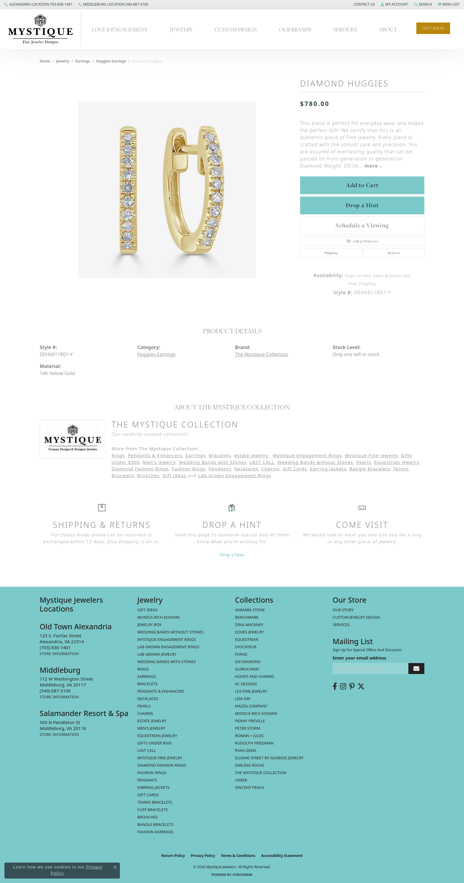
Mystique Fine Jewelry (371, 455)
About (388, 29)
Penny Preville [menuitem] (250, 720)
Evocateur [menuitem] (246, 646)
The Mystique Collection (261, 354)
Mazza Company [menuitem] (251, 706)
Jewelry (181, 29)
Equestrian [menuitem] (246, 639)
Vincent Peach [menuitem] (249, 787)
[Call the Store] (55, 647)
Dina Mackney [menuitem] (249, 624)
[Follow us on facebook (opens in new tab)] (335, 686)
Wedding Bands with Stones (212, 462)
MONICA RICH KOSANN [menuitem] (158, 617)
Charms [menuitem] (145, 713)
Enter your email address (359, 658)
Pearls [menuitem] (144, 706)
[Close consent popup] (115, 867)
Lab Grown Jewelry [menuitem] (156, 654)
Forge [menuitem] (241, 654)
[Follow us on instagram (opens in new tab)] (343, 686)
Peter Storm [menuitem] (247, 728)
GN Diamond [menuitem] (247, 661)
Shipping (331, 252)
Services (345, 29)
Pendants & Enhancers (155, 455)
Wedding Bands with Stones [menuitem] (166, 661)
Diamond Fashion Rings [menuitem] (161, 765)
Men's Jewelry (159, 462)
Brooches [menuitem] (147, 817)
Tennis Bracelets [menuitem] (154, 802)
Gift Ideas (433, 28)
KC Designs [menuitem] (246, 683)
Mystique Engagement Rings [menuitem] (166, 639)
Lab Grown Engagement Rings (234, 475)
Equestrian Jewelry (396, 462)
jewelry (62, 61)
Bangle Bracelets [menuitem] (155, 824)
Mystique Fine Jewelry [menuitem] (159, 757)
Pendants (220, 469)
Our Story (343, 609)
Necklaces (246, 469)
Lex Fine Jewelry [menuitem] (251, 691)
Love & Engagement (120, 29)
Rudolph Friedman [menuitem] (254, 743)
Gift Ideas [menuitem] (147, 609)
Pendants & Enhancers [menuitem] (160, 691)
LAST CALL (261, 462)
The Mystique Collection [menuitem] (261, 772)
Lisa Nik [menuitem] (242, 698)
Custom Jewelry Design (356, 617)
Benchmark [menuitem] (247, 617)
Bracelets (220, 455)
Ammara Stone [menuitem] (250, 609)
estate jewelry (252, 455)
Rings (118, 455)
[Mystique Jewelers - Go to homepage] (43, 29)
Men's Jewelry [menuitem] (151, 728)
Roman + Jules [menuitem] (249, 735)
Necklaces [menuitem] (147, 698)
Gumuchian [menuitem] (247, 669)
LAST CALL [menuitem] (146, 750)
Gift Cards (295, 469)
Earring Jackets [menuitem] (153, 787)
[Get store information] (59, 653)
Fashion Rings (188, 469)
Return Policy (173, 855)
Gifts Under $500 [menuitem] (154, 743)
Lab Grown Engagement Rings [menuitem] (168, 646)
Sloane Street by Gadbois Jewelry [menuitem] (269, 757)
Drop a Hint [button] (362, 205)
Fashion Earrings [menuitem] (155, 831)
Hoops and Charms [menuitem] (254, 676)
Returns (394, 252)
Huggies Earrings (111, 61)
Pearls (363, 462)
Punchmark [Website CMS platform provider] (243, 875)
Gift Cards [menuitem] (148, 794)
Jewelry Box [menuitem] (149, 624)
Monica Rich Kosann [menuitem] (256, 713)
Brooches (148, 475)
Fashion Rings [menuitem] (151, 772)
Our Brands (295, 29)
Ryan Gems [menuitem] (245, 750)
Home (45, 61)
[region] (167, 190)
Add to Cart (362, 185)
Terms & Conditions (238, 855)
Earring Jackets (328, 469)
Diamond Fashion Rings (140, 469)
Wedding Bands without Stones (315, 462)
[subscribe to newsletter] (416, 668)
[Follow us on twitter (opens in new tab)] (361, 686)
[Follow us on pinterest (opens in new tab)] (352, 686)
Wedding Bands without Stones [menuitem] (170, 632)
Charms (270, 469)
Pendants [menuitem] (147, 780)
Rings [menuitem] (143, 669)
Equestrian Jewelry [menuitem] (157, 735)
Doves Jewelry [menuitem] (249, 632)
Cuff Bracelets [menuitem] (152, 809)
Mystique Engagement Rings (307, 455)
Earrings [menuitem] (146, 676)
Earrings (82, 61)
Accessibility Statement (281, 855)
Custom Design (236, 29)
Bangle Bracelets (369, 469)
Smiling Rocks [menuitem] (249, 765)
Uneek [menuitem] (241, 780)
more (373, 166)
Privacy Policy (203, 855)
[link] (38, 4)
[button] (363, 4)
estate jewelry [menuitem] (151, 720)
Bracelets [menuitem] (147, 683)
